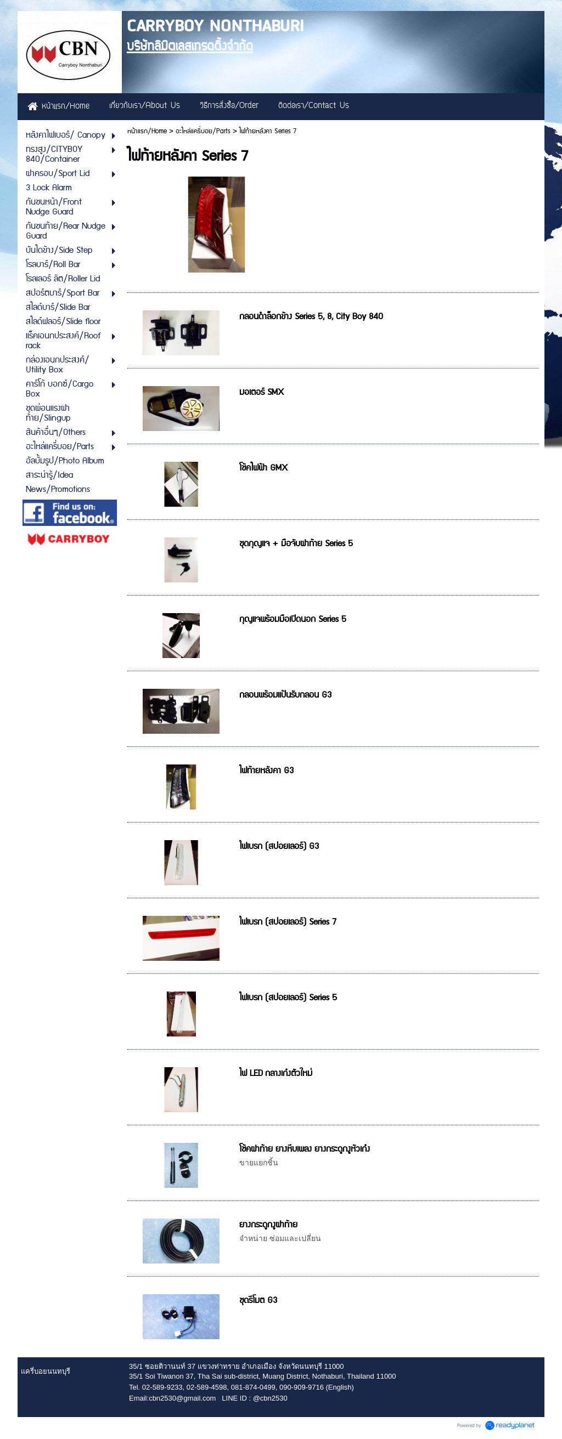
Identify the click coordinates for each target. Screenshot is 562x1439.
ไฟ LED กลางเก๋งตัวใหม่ (275, 1073)
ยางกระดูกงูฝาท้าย (268, 1224)
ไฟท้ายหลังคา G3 (266, 770)
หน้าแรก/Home (147, 131)
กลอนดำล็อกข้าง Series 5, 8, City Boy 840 (311, 316)
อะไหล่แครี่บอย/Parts (203, 131)
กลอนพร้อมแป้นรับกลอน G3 (285, 695)
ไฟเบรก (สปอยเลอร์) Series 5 (288, 997)
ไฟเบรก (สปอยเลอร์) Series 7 (287, 922)
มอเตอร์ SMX (261, 392)
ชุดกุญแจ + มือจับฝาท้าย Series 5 (296, 543)
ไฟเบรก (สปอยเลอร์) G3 (279, 846)
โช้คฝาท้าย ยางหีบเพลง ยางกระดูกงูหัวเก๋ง (304, 1149)
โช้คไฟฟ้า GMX (263, 468)
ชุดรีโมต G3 (258, 1300)
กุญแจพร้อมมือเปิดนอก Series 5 (292, 619)
